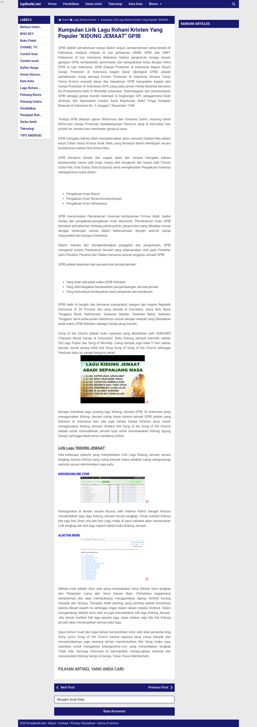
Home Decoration (32, 74)
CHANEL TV (28, 47)
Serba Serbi (28, 122)
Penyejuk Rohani (32, 115)
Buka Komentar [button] (114, 711)
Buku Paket (28, 41)
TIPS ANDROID (31, 135)
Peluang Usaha (31, 101)
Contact (63, 723)
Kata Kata (136, 4)
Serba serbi (94, 4)
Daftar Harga (29, 68)
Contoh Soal (29, 54)
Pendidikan (71, 4)
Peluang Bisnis (30, 95)
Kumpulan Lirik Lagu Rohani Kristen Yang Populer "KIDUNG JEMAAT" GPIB (110, 32)
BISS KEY (27, 34)
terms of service (108, 723)
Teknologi (115, 4)
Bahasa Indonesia (33, 27)
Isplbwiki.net (30, 4)
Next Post (68, 687)
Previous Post (158, 687)
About (52, 723)
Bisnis (156, 4)
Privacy (75, 723)
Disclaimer (88, 723)
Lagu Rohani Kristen (34, 88)
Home (52, 4)
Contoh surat (29, 61)
